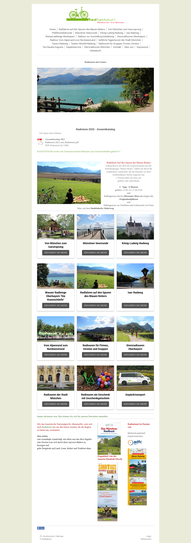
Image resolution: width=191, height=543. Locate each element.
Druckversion (47, 536)
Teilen (41, 528)
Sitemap (59, 536)
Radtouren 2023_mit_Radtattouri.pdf (62, 142)
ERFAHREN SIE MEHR (55, 252)
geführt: (118, 190)
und (128, 193)
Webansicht (146, 539)
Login (148, 536)
